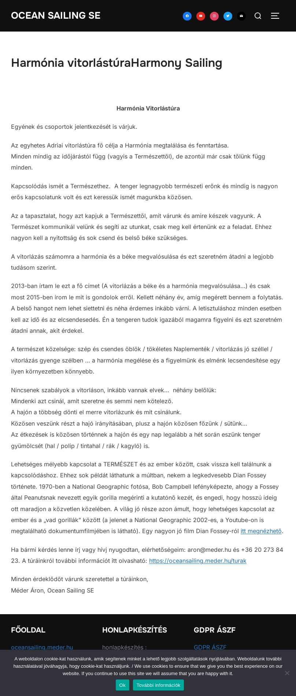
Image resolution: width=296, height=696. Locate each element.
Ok (122, 685)
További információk (159, 685)
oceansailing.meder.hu (42, 647)
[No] (287, 673)
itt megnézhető (261, 531)
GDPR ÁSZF (210, 647)
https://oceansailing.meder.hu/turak (198, 560)
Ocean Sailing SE (55, 16)
